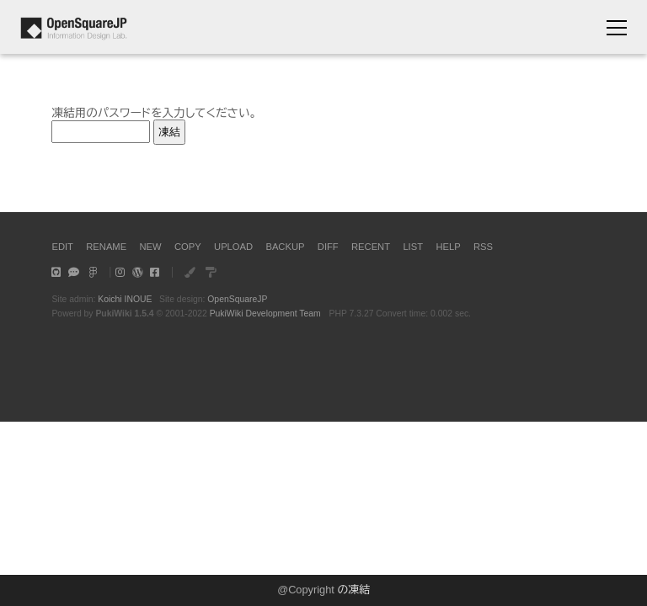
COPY (187, 247)
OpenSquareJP (237, 299)
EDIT (61, 247)
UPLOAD (233, 247)
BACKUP (284, 247)
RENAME (106, 247)
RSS (483, 247)
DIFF (328, 247)
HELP (448, 247)
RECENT (370, 247)
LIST (413, 247)
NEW (151, 247)
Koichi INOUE (125, 299)
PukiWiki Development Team (265, 313)
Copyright (311, 589)
